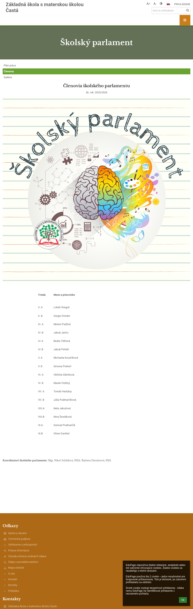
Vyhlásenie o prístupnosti (22, 544)
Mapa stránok (16, 567)
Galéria (8, 77)
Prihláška (13, 590)
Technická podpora (19, 538)
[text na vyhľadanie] (171, 10)
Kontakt (12, 579)
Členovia (9, 71)
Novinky (12, 585)
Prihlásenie (182, 4)
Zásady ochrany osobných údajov (27, 556)
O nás (11, 573)
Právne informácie (18, 550)
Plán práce (10, 65)
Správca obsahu (17, 533)
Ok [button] (182, 600)
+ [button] (148, 3)
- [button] (155, 3)
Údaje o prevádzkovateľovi (23, 561)
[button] (168, 4)
